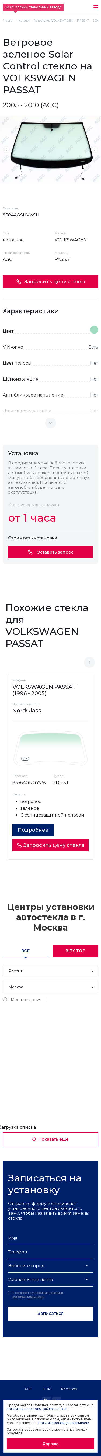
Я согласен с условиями (35, 1294)
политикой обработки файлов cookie (37, 1409)
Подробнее (33, 830)
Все (25, 950)
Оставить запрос (51, 552)
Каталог (24, 20)
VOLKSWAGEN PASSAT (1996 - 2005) (44, 690)
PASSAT (83, 20)
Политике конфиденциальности (63, 1423)
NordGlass (69, 1389)
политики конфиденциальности (37, 1294)
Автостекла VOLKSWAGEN (53, 20)
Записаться (51, 1313)
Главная (9, 20)
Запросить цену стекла (50, 282)
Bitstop (75, 950)
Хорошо (50, 1443)
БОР (46, 1389)
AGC (28, 1389)
